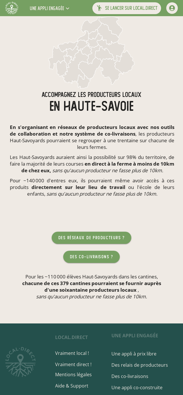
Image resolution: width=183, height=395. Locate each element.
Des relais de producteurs (141, 365)
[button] (50, 8)
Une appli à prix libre (135, 354)
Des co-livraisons (131, 376)
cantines (147, 276)
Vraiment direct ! (77, 364)
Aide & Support (75, 386)
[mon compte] (172, 8)
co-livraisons (120, 133)
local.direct (75, 337)
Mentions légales (77, 374)
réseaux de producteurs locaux (96, 127)
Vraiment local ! (76, 353)
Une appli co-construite (138, 387)
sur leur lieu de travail (95, 187)
